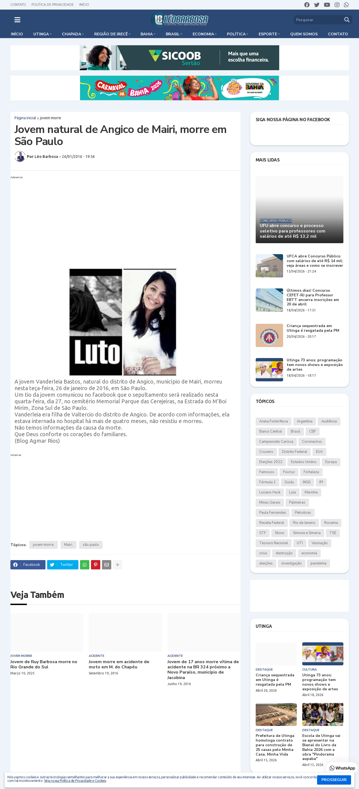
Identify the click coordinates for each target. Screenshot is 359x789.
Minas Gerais (269, 502)
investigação (291, 563)
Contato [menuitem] (338, 34)
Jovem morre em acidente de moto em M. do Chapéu (119, 664)
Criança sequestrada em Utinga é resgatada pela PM (313, 328)
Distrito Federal (294, 451)
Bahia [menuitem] (147, 34)
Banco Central (270, 431)
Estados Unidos (304, 461)
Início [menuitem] (17, 34)
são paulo (91, 544)
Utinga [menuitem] (41, 34)
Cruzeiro (266, 451)
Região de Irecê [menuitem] (111, 34)
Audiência (329, 421)
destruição (284, 553)
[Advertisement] (120, 219)
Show (279, 532)
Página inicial (25, 118)
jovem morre (50, 118)
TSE (332, 532)
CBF (312, 431)
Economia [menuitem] (203, 34)
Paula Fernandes (272, 512)
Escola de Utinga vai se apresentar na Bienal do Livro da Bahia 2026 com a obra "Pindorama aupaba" (321, 747)
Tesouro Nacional (273, 543)
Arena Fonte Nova (273, 421)
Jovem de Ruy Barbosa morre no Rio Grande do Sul (43, 664)
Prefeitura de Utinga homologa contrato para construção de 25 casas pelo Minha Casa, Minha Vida (275, 745)
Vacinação (320, 543)
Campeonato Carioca (276, 441)
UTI (300, 543)
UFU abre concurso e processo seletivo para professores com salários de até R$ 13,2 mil (292, 231)
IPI (321, 482)
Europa (331, 461)
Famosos (266, 472)
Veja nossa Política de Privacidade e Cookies (75, 780)
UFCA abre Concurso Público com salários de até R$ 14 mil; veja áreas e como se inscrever (315, 261)
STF (262, 532)
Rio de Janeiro (304, 522)
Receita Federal (271, 522)
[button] (17, 19)
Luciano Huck (269, 492)
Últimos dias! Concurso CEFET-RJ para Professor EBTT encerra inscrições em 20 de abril (313, 297)
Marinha (311, 492)
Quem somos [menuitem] (304, 34)
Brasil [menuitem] (173, 34)
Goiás (289, 482)
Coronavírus (312, 441)
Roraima (331, 522)
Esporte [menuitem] (268, 34)
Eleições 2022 (270, 461)
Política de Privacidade (53, 4)
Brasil (295, 431)
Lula (292, 492)
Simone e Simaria (307, 532)
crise (263, 553)
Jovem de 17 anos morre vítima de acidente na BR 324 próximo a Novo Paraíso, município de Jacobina (203, 669)
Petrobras (303, 512)
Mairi (68, 544)
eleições (266, 563)
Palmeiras (297, 502)
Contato (18, 4)
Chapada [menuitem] (71, 34)
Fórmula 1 (267, 482)
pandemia (318, 563)
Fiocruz (289, 472)
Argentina (304, 421)
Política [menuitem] (236, 34)
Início (84, 4)
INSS (306, 482)
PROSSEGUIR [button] (334, 779)
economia (309, 553)
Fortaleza (311, 472)
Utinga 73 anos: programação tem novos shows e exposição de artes (315, 365)
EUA (319, 451)
